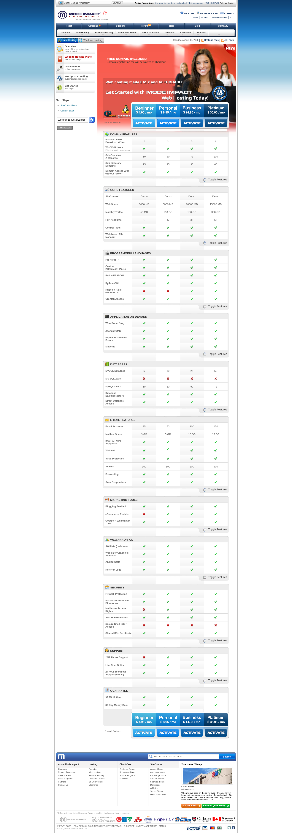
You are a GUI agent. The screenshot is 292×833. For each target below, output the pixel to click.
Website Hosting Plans (80, 58)
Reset (69, 26)
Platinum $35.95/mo (216, 110)
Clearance (185, 32)
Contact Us (63, 785)
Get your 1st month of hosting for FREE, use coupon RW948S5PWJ (186, 3)
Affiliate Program (127, 775)
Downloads (155, 785)
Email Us (124, 778)
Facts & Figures (65, 778)
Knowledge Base (127, 772)
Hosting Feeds (211, 40)
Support (120, 26)
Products (169, 32)
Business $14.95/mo (192, 110)
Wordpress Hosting (80, 77)
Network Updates (158, 794)
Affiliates (201, 32)
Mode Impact (85, 15)
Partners (62, 782)
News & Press (64, 775)
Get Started (80, 87)
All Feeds (229, 40)
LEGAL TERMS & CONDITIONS (86, 826)
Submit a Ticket (157, 782)
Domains (65, 32)
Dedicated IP (80, 67)
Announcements (157, 772)
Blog (197, 26)
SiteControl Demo (69, 105)
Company (223, 26)
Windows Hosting (92, 40)
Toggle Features (217, 179)
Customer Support (128, 769)
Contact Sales (67, 110)
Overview (80, 48)
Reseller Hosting (104, 32)
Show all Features (112, 122)
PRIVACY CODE (64, 826)
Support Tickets (157, 778)
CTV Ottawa (187, 786)
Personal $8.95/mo (168, 110)
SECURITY (105, 826)
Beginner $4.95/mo (144, 110)
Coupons (93, 26)
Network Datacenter (71, 38)
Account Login (156, 769)
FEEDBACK (117, 826)
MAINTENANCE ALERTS (146, 826)
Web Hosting (83, 32)
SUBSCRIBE (129, 826)
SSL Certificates (150, 32)
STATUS (162, 826)
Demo (144, 196)
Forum (144, 26)
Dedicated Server (127, 32)
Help (171, 26)
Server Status (156, 791)
